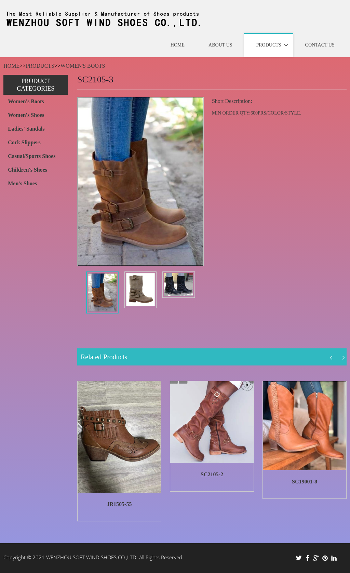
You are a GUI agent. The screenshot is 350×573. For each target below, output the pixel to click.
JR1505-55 (119, 504)
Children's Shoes (27, 170)
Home (11, 66)
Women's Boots (82, 66)
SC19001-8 (304, 481)
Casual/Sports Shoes (31, 156)
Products (40, 66)
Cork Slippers (24, 142)
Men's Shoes (22, 183)
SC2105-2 (212, 474)
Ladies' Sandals (26, 129)
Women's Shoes (26, 115)
